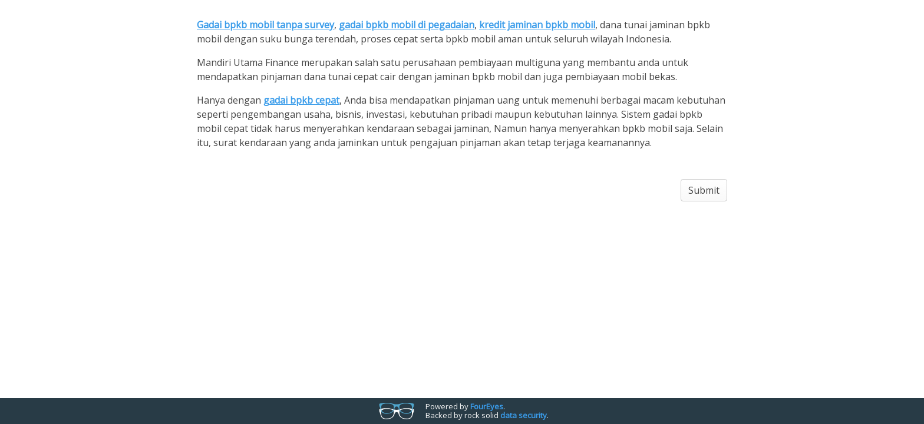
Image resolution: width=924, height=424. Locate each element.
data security (523, 415)
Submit (704, 190)
